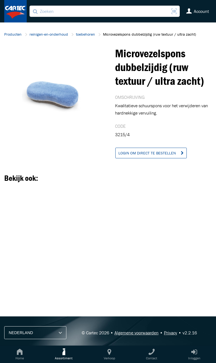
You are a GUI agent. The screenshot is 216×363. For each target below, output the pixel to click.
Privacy (170, 332)
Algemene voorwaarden (136, 332)
